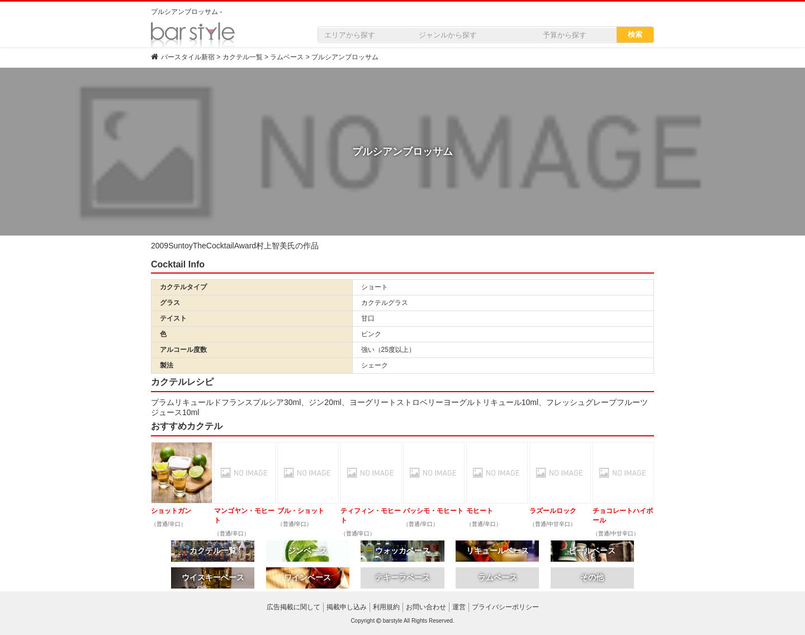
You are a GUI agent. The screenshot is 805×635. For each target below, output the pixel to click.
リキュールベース (497, 550)
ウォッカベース (402, 550)
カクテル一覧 (213, 550)
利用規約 (386, 607)
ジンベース (307, 550)
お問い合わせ (426, 607)
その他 (592, 577)
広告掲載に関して (293, 607)
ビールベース (592, 550)
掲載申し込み (346, 607)
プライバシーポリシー (505, 607)
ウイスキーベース (213, 577)
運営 (459, 607)
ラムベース (497, 577)
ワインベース (307, 577)
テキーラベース (402, 577)
